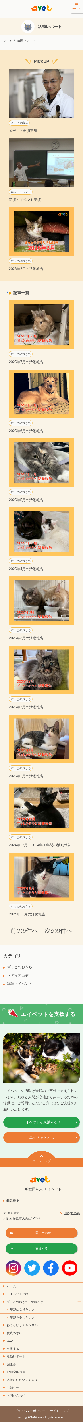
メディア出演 (19, 123)
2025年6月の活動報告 (26, 431)
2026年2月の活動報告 (26, 269)
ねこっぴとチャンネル (22, 1325)
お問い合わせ (16, 1395)
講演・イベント (21, 192)
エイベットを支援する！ (41, 1122)
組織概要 (13, 1201)
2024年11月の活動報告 (27, 914)
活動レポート (16, 1356)
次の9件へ (58, 930)
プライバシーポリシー (29, 1410)
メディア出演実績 (23, 131)
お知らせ (13, 1387)
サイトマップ (59, 1410)
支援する (13, 1348)
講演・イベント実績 (25, 200)
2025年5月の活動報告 (26, 500)
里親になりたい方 (22, 1309)
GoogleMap (72, 1213)
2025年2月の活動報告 (26, 707)
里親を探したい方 (22, 1317)
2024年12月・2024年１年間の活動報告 (40, 845)
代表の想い (14, 1333)
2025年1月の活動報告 (26, 776)
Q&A (10, 1340)
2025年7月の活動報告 (26, 362)
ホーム (8, 40)
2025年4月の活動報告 (26, 569)
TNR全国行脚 (16, 1372)
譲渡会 (11, 1364)
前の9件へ (24, 930)
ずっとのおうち (21, 261)
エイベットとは (41, 1137)
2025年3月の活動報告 (26, 638)
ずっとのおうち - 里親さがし (45, 1302)
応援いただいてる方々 (22, 1380)
